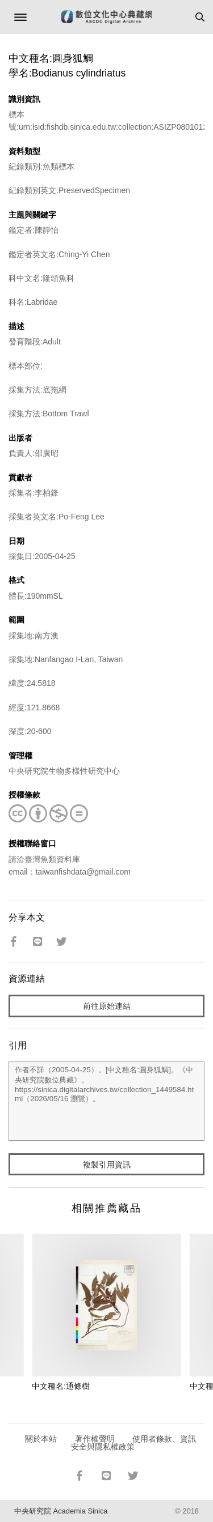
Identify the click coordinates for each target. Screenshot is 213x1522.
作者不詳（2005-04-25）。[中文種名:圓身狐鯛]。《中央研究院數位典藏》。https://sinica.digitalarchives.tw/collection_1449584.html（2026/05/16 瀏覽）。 (106, 1101)
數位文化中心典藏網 (106, 17)
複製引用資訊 (107, 1164)
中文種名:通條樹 (61, 1386)
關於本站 (41, 1438)
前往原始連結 (107, 1006)
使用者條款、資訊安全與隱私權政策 (134, 1442)
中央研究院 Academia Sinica (60, 1511)
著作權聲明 (95, 1438)
